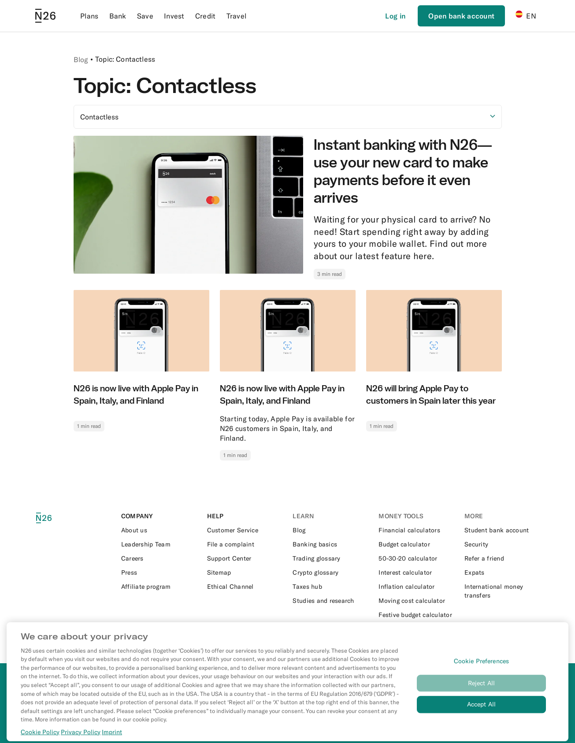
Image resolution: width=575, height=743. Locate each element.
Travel (236, 15)
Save (145, 15)
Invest (174, 15)
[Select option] (288, 116)
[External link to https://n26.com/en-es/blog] (330, 530)
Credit (205, 15)
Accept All (481, 712)
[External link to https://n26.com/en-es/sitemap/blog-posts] (244, 572)
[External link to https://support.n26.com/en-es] (244, 558)
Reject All (481, 691)
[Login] (395, 15)
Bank (117, 15)
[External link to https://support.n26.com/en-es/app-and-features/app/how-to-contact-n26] (244, 530)
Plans (89, 15)
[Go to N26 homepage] (45, 16)
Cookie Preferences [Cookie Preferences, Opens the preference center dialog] (481, 668)
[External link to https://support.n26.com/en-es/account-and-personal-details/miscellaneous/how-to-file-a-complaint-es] (244, 544)
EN (526, 15)
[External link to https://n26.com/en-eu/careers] (159, 558)
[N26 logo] (51, 518)
